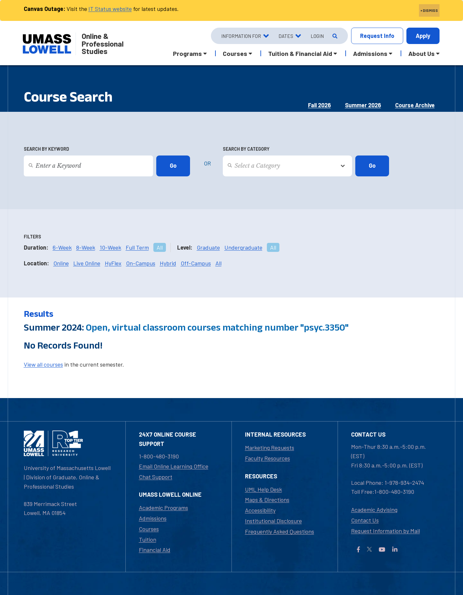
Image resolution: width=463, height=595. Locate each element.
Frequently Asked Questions (279, 531)
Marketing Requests (269, 447)
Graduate (208, 247)
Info (377, 36)
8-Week (85, 247)
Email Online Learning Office (173, 466)
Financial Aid (154, 549)
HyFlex (113, 263)
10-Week (110, 247)
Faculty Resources (267, 458)
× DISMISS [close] (429, 10)
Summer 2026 (363, 105)
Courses (149, 528)
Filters (32, 236)
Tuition (147, 539)
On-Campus (140, 263)
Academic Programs (163, 507)
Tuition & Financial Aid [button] (300, 53)
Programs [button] (187, 53)
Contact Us (365, 520)
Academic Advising (374, 509)
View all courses (43, 364)
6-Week (62, 247)
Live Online (86, 263)
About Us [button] (421, 53)
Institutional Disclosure (273, 520)
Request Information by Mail (385, 530)
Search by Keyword (46, 149)
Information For (241, 36)
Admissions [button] (370, 53)
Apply (423, 35)
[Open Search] (334, 36)
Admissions (153, 518)
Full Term (137, 247)
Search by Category (246, 149)
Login (317, 36)
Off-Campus (196, 263)
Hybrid (168, 263)
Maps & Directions (267, 499)
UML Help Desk (263, 489)
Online (61, 263)
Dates (285, 36)
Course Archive (415, 105)
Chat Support (155, 476)
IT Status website (110, 8)
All (160, 247)
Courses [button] (235, 53)
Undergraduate (243, 247)
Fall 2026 (319, 105)
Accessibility (260, 510)
